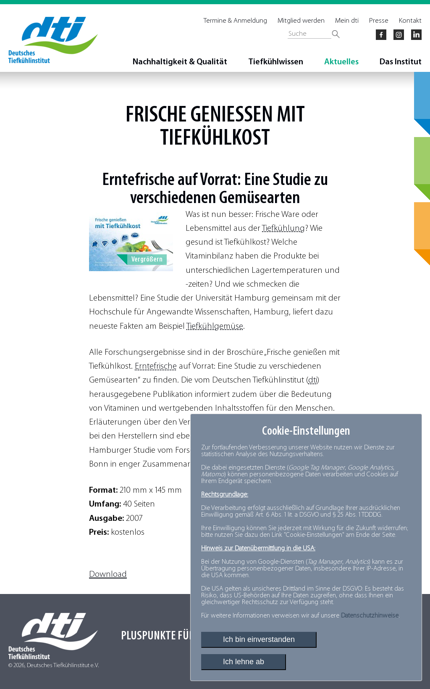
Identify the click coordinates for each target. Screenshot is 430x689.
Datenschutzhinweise (370, 615)
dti (312, 380)
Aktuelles (341, 62)
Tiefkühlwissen (275, 62)
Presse (378, 20)
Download (108, 574)
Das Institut (401, 62)
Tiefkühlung (283, 228)
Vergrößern (147, 260)
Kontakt (410, 20)
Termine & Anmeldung (235, 20)
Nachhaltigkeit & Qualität (180, 62)
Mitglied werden (301, 20)
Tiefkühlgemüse (214, 326)
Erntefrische (156, 366)
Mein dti (347, 20)
